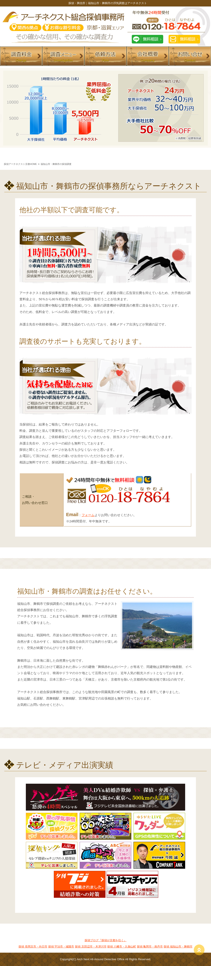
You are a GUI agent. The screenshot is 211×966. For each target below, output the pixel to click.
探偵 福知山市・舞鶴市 (178, 946)
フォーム (88, 515)
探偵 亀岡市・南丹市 (150, 946)
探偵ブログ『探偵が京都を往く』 (106, 940)
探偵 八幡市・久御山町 (121, 946)
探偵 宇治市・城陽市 (61, 946)
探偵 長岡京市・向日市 (33, 946)
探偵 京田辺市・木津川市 (91, 946)
